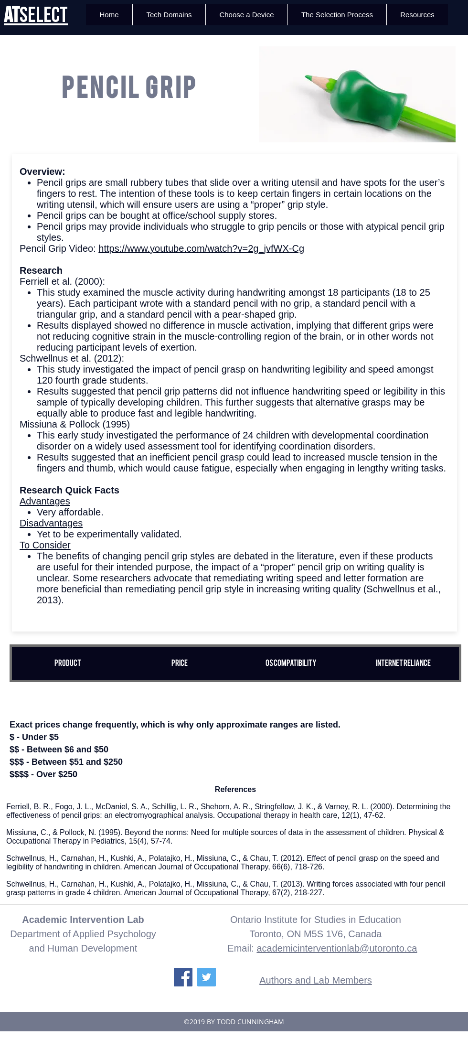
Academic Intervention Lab (83, 919)
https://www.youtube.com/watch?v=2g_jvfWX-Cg (201, 248)
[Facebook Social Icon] (183, 977)
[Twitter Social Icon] (206, 977)
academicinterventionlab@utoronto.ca (336, 948)
